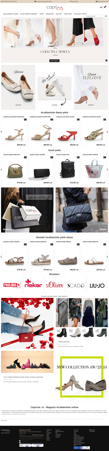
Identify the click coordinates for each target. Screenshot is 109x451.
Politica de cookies (77, 444)
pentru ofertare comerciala (25, 440)
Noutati (59, 14)
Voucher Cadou (80, 14)
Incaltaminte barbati (28, 14)
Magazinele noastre (59, 431)
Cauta (75, 432)
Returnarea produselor (78, 439)
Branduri (50, 14)
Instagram (92, 431)
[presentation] (1, 131)
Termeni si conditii (77, 441)
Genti (41, 14)
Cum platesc (58, 435)
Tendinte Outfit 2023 (63, 341)
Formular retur (76, 435)
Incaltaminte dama (10, 14)
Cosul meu (76, 431)
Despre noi (58, 429)
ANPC (75, 445)
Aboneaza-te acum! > (38, 435)
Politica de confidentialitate (79, 442)
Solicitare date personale (79, 438)
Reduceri (68, 14)
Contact (75, 434)
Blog (56, 432)
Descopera (54, 61)
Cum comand (58, 434)
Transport (57, 437)
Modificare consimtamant (79, 437)
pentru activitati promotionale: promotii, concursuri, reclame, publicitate (32, 442)
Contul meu (76, 429)
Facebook (92, 429)
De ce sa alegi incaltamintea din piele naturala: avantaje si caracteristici (23, 377)
